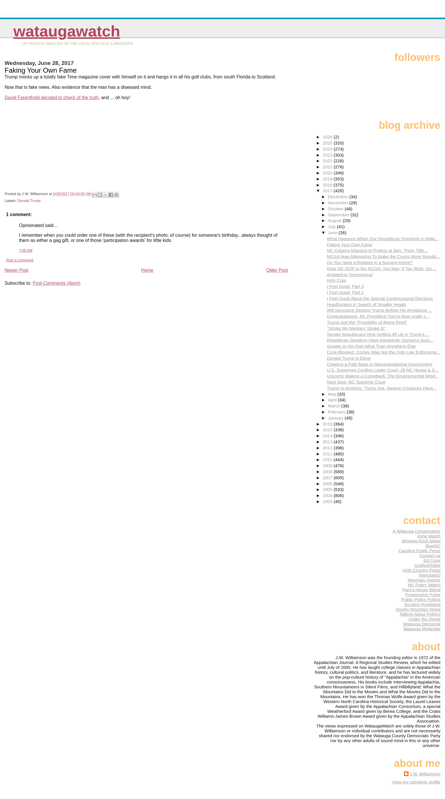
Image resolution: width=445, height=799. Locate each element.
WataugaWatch (66, 31)
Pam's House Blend (421, 589)
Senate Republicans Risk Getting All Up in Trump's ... (378, 334)
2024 (328, 149)
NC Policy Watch (424, 584)
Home (147, 270)
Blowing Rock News (421, 540)
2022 (328, 160)
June (333, 232)
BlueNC (432, 545)
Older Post (277, 270)
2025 (328, 142)
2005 (328, 489)
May (332, 394)
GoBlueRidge (427, 565)
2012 (328, 447)
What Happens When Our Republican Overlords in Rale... (382, 238)
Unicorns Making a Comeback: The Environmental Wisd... (383, 375)
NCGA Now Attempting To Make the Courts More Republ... (383, 256)
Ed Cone (431, 560)
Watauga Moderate (421, 628)
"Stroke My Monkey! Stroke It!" (356, 328)
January (336, 417)
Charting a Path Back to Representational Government (379, 364)
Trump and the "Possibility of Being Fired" (367, 322)
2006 (328, 483)
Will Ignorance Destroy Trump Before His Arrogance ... (379, 310)
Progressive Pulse (422, 594)
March (334, 405)
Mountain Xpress (424, 579)
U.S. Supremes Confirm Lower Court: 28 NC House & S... (382, 369)
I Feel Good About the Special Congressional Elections (380, 298)
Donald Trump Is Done (349, 358)
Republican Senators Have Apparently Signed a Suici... (380, 340)
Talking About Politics (419, 614)
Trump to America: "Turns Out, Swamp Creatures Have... (382, 388)
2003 (328, 501)
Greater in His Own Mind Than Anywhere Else (371, 346)
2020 (328, 172)
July (332, 226)
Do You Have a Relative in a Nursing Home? (370, 262)
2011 (328, 453)
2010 (328, 459)
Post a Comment (19, 260)
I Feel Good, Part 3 (345, 286)
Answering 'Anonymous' (350, 274)
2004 (328, 495)
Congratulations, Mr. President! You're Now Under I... (378, 316)
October (336, 208)
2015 (328, 429)
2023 (328, 155)
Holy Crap (336, 280)
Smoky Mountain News (418, 609)
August (335, 220)
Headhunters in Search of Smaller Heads (366, 304)
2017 (328, 190)
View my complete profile (416, 781)
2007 (328, 477)
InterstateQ (429, 575)
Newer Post (16, 270)
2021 (328, 166)
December (338, 196)
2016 (328, 423)
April (333, 399)
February (337, 411)
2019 (328, 178)
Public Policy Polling (420, 599)
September (339, 214)
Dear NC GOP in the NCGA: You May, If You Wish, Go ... (382, 268)
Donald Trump (29, 201)
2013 (328, 441)
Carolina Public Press (419, 550)
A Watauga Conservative (416, 531)
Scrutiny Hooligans (422, 604)
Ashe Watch (428, 536)
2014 (328, 435)
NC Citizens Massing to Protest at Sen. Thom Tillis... (377, 250)
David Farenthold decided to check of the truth (52, 97)
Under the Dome (424, 619)
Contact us (429, 555)
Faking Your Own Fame (350, 244)
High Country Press (421, 570)
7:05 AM (25, 250)
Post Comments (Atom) (56, 283)
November (338, 202)
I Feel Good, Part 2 (345, 292)
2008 (328, 471)
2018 (328, 184)
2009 (328, 465)
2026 (328, 136)
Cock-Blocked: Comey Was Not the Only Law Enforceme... (383, 352)
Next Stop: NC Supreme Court (356, 382)
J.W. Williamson (425, 773)
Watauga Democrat (421, 623)
